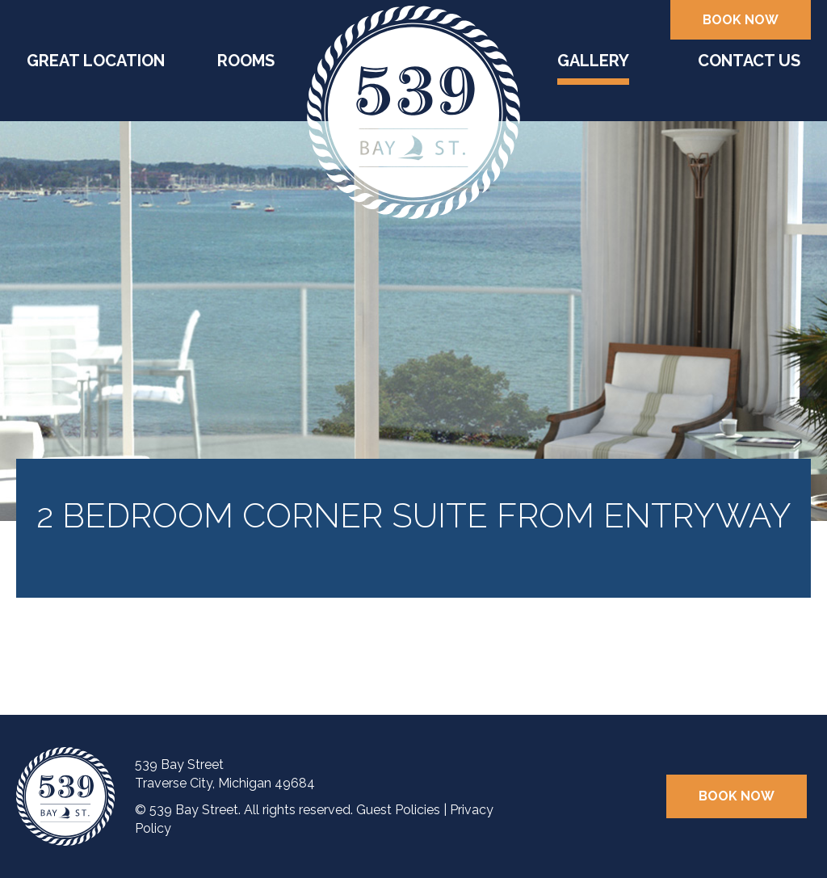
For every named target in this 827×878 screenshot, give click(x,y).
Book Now (741, 19)
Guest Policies (398, 809)
